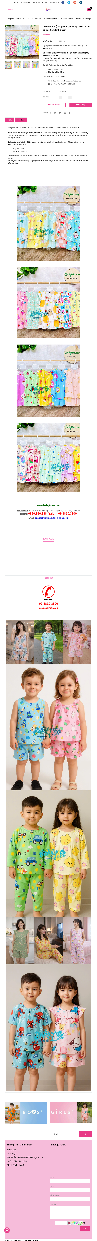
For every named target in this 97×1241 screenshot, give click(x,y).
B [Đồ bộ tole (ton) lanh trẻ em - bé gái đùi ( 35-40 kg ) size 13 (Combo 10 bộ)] (30, 133)
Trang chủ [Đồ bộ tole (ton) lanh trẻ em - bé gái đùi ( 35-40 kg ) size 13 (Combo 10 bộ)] (10, 19)
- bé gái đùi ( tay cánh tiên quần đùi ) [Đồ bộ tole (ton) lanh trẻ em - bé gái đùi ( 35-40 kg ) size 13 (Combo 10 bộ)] (58, 142)
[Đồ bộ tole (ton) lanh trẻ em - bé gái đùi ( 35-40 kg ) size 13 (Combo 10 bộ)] (89, 10)
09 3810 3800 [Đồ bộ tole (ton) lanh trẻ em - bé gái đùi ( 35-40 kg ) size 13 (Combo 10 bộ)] (26, 2)
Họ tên (52, 1177)
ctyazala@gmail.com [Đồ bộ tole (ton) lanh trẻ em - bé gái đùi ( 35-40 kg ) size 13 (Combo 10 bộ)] (52, 2)
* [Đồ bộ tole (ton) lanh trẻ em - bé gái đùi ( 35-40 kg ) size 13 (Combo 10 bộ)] (47, 128)
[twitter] (69, 2)
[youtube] (75, 2)
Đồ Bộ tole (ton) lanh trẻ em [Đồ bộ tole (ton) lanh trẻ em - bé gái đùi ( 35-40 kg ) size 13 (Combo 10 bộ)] (36, 142)
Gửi (84, 1229)
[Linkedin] (60, 113)
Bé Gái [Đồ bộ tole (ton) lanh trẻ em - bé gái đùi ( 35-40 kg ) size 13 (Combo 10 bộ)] (20, 1157)
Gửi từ (50, 84)
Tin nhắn (53, 1204)
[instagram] (80, 2)
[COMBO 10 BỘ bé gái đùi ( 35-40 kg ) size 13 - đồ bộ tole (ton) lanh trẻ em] (48, 9)
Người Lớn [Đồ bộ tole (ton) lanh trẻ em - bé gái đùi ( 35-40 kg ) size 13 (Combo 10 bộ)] (38, 1157)
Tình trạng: (47, 91)
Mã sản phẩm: (48, 41)
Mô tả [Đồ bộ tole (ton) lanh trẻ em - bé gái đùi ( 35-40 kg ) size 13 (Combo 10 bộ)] (10, 120)
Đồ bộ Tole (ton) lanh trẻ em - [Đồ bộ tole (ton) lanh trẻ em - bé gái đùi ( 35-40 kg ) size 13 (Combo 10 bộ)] (55, 53)
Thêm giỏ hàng (54, 105)
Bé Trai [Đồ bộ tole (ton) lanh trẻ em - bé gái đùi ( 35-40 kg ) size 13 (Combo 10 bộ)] (28, 1157)
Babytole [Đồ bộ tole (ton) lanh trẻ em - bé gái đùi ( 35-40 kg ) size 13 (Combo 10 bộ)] (11, 156)
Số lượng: (46, 97)
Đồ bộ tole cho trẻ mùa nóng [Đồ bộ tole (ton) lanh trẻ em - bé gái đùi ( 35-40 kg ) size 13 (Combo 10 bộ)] (17, 133)
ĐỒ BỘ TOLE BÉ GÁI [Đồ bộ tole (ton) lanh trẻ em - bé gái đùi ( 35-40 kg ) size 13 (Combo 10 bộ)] (24, 19)
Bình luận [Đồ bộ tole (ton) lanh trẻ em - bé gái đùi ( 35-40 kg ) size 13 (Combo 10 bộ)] (20, 120)
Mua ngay (80, 105)
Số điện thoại (54, 1195)
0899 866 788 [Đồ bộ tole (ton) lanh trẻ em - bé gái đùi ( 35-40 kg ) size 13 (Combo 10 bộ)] (38, 2)
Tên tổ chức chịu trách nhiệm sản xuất (61, 81)
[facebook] (63, 2)
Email (52, 1186)
